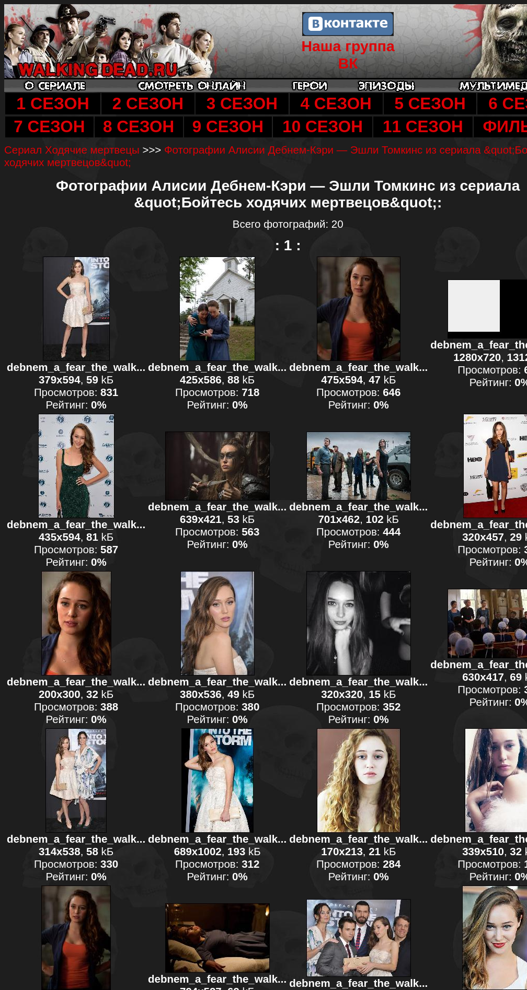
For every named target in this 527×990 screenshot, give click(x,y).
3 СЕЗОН (242, 104)
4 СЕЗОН (336, 104)
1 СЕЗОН (52, 103)
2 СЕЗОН (148, 104)
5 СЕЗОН (429, 104)
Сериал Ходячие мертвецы (72, 150)
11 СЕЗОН (423, 127)
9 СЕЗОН (228, 127)
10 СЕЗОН (322, 127)
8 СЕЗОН (138, 127)
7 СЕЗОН (49, 127)
